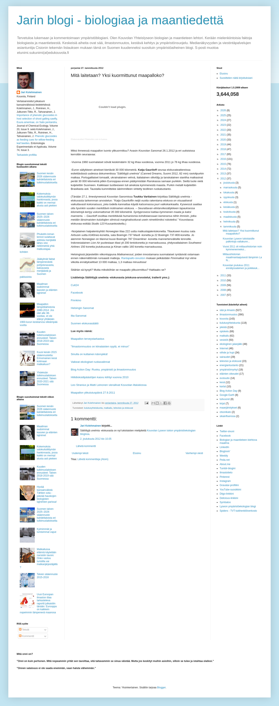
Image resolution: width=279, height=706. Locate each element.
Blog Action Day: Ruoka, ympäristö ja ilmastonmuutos (103, 369)
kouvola (224, 318)
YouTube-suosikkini (230, 489)
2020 (223, 139)
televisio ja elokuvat (123, 408)
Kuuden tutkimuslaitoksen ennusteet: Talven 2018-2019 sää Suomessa (46, 338)
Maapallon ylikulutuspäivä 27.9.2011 (93, 392)
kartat (223, 386)
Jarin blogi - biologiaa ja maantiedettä (120, 20)
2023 (223, 124)
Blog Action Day (228, 390)
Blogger (161, 687)
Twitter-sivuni (227, 431)
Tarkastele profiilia (27, 154)
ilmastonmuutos (228, 314)
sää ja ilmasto (227, 310)
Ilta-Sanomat (78, 315)
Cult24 (75, 285)
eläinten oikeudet (229, 373)
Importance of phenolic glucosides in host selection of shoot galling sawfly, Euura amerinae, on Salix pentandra (37, 119)
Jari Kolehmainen (90, 425)
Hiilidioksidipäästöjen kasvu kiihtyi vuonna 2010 (99, 377)
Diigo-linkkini (227, 493)
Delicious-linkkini (229, 498)
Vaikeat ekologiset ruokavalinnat (90, 361)
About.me (225, 464)
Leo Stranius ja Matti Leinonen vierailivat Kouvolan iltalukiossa (109, 384)
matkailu (108, 408)
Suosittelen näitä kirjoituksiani (236, 78)
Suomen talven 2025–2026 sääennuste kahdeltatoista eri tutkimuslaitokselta (47, 219)
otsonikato (225, 412)
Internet (224, 348)
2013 (223, 173)
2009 (223, 285)
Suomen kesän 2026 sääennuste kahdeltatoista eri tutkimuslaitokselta (47, 178)
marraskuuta (230, 187)
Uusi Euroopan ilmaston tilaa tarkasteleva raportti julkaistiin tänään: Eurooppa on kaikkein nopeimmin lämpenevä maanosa (38, 603)
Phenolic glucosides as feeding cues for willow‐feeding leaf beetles (37, 140)
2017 (223, 154)
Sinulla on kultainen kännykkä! (89, 354)
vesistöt (224, 339)
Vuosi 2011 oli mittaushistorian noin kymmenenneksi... (242, 248)
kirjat (222, 403)
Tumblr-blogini (227, 468)
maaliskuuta (230, 216)
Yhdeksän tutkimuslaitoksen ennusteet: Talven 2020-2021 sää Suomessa (46, 378)
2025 (223, 115)
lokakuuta (229, 192)
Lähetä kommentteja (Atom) (92, 459)
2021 (223, 134)
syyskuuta (229, 197)
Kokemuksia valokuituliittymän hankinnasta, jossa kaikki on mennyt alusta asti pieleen (47, 199)
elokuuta (228, 202)
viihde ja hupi (227, 352)
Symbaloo (225, 502)
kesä (222, 382)
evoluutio (225, 378)
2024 (223, 120)
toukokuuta (229, 211)
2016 (223, 159)
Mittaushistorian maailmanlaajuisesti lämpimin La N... (242, 257)
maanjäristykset (228, 407)
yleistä (223, 327)
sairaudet (225, 356)
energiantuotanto (229, 365)
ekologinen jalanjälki (231, 344)
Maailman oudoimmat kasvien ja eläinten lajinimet (47, 288)
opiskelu (224, 331)
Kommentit (26, 636)
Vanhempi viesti (194, 453)
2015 (223, 164)
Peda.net (225, 459)
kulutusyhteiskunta (93, 408)
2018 (223, 149)
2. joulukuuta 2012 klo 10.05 (95, 438)
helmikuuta (229, 221)
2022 (223, 129)
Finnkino (76, 300)
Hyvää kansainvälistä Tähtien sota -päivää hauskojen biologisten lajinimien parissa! (47, 494)
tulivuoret (225, 399)
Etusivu (137, 453)
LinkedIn (224, 447)
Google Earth (227, 395)
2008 (223, 290)
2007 (223, 295)
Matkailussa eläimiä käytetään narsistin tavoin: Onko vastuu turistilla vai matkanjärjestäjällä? (38, 558)
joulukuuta (229, 182)
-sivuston (133, 258)
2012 (223, 178)
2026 (223, 110)
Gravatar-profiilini (229, 485)
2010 (223, 280)
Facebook (77, 292)
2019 (223, 144)
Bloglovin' (225, 451)
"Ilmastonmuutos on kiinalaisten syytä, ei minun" (100, 346)
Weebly (224, 455)
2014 (223, 168)
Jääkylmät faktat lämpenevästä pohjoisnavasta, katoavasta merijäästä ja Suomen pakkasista (37, 268)
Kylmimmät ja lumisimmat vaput (46, 530)
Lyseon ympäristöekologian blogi (238, 506)
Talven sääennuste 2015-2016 (47, 576)
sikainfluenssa (227, 416)
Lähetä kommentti (86, 446)
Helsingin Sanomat (82, 308)
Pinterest (224, 476)
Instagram (225, 481)
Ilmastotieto (226, 472)
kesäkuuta (229, 207)
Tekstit (24, 629)
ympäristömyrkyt (229, 369)
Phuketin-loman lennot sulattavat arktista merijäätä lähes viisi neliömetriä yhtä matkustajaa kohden (38, 243)
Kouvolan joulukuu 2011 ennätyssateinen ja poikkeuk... (241, 267)
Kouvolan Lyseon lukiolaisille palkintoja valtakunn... (238, 240)
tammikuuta (230, 226)
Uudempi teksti (80, 453)
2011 (223, 275)
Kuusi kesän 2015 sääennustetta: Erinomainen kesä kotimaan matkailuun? (47, 358)
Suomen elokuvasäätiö (84, 323)
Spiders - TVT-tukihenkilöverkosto (238, 510)
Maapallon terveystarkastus (87, 338)
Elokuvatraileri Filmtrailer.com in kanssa (89, 139)
